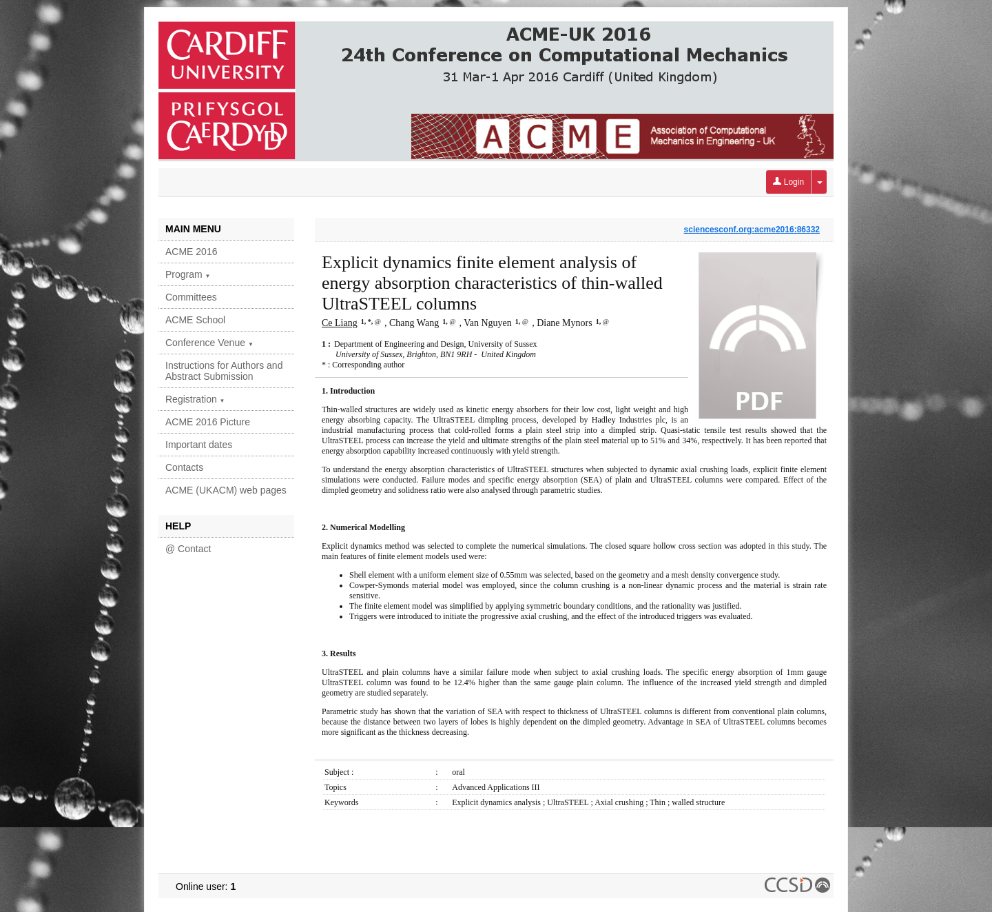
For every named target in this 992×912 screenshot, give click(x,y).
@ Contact (188, 548)
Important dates (198, 444)
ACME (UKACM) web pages (226, 490)
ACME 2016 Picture (207, 421)
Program (188, 274)
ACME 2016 (191, 251)
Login (788, 182)
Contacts (184, 467)
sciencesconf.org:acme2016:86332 (752, 229)
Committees (191, 297)
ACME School (195, 319)
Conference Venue (209, 342)
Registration (195, 399)
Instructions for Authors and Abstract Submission (223, 371)
